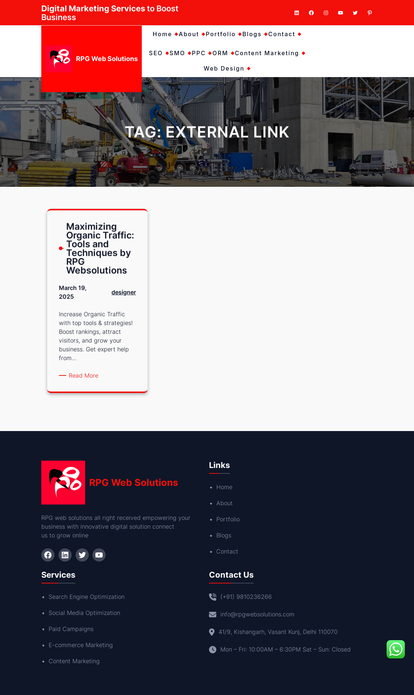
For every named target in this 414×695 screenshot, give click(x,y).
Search (59, 596)
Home (224, 487)
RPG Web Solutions (107, 59)
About (224, 503)
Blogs (223, 535)
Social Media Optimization (84, 612)
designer (121, 296)
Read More (86, 372)
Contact (227, 551)
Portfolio (228, 519)
